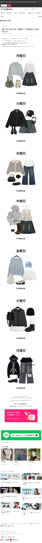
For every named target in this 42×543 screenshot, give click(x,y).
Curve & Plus (38, 12)
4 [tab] (23, 467)
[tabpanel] (7, 457)
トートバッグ (16, 463)
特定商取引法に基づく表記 (33, 523)
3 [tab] (21, 467)
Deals (15, 12)
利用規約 (12, 523)
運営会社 (5, 524)
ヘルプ (2, 524)
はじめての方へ (3, 523)
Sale (2, 16)
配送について (25, 523)
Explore (40, 16)
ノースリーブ (3, 463)
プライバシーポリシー (18, 523)
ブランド (8, 523)
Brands (2, 12)
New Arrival (22, 12)
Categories (9, 12)
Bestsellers (30, 12)
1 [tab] (17, 467)
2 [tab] (19, 467)
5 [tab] (25, 467)
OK (9, 5)
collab (39, 523)
